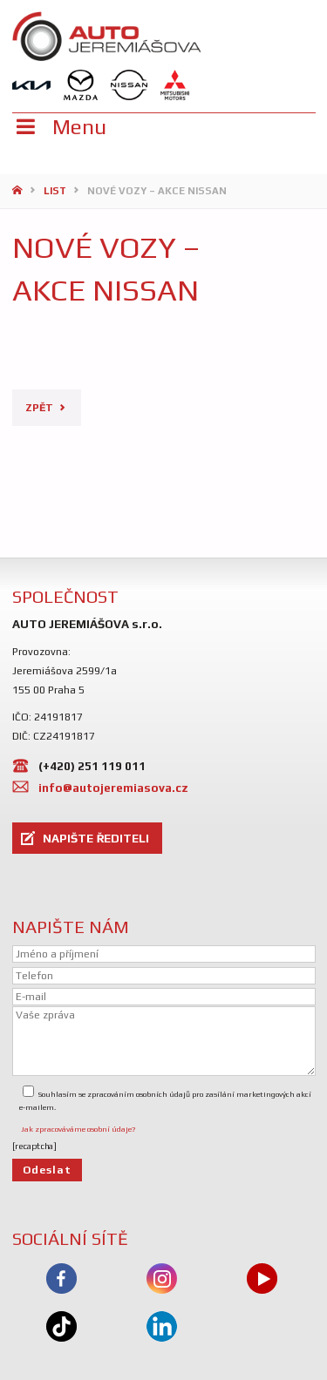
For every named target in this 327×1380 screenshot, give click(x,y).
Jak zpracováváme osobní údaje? (78, 1129)
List (55, 191)
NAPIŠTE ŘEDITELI (96, 838)
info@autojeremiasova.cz (113, 788)
